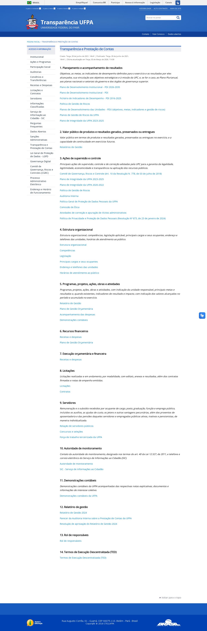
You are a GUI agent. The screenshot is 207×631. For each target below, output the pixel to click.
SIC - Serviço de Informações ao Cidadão (81, 469)
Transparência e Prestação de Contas (41, 146)
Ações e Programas (40, 61)
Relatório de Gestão (70, 303)
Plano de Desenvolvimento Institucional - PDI (84, 92)
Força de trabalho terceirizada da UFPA (81, 437)
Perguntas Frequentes (36, 125)
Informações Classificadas (37, 105)
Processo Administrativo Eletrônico (38, 181)
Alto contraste (161, 8)
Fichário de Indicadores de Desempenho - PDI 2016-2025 (90, 98)
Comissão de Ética (69, 207)
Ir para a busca (64, 8)
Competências (67, 250)
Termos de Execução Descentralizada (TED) (83, 557)
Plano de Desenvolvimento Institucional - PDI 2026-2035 (90, 87)
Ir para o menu (49, 8)
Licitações (65, 385)
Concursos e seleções (71, 431)
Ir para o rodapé (79, 8)
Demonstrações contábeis (74, 319)
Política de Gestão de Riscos (75, 103)
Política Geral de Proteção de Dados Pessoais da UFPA (89, 201)
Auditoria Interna (69, 196)
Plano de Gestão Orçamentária (76, 308)
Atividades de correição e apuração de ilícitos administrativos (93, 212)
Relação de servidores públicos (76, 425)
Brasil (36, 2)
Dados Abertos (38, 131)
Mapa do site (175, 8)
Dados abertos (174, 34)
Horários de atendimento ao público (79, 272)
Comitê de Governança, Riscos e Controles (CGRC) (41, 169)
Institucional (37, 56)
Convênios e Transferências (38, 78)
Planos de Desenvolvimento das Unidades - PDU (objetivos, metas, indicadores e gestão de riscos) (112, 109)
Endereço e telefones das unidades (79, 267)
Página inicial (33, 42)
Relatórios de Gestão (71, 147)
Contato (145, 34)
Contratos (65, 391)
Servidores (36, 98)
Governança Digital (40, 161)
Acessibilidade (145, 8)
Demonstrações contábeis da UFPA (78, 495)
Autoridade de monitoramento (76, 463)
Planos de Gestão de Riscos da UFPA (79, 115)
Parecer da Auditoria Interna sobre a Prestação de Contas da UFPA (96, 518)
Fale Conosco (158, 34)
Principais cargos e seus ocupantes (79, 261)
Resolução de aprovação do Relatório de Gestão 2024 (88, 523)
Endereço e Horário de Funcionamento (40, 191)
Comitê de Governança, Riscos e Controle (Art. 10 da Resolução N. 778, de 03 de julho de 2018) (111, 173)
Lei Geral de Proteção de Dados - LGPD (41, 155)
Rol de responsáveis (71, 540)
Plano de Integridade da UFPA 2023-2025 (82, 120)
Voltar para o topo (170, 597)
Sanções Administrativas (38, 138)
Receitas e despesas (71, 337)
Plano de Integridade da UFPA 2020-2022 (82, 184)
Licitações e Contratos (36, 92)
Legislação (65, 255)
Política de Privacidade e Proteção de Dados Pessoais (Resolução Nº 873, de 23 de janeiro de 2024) (113, 218)
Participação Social (40, 66)
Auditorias (35, 71)
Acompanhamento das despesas (77, 314)
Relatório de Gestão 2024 (73, 512)
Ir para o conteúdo (33, 8)
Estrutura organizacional (73, 244)
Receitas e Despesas (41, 85)
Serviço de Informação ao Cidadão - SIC (38, 115)
